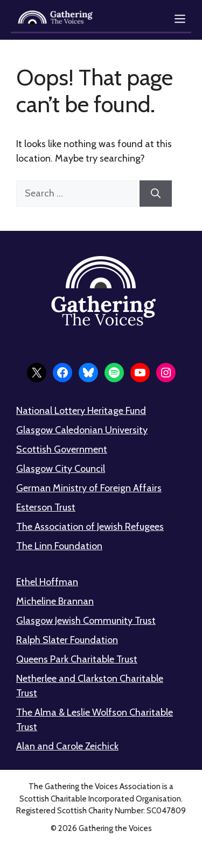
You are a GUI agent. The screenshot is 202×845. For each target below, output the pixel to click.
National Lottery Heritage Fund (81, 411)
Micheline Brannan (55, 601)
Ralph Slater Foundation (67, 640)
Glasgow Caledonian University (82, 430)
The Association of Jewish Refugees (90, 527)
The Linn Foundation (59, 546)
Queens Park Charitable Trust (76, 659)
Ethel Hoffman (47, 582)
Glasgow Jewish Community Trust (86, 621)
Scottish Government (61, 449)
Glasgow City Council (60, 469)
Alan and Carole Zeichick (67, 746)
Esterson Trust (45, 507)
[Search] (156, 193)
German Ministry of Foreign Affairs (89, 488)
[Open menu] (180, 19)
